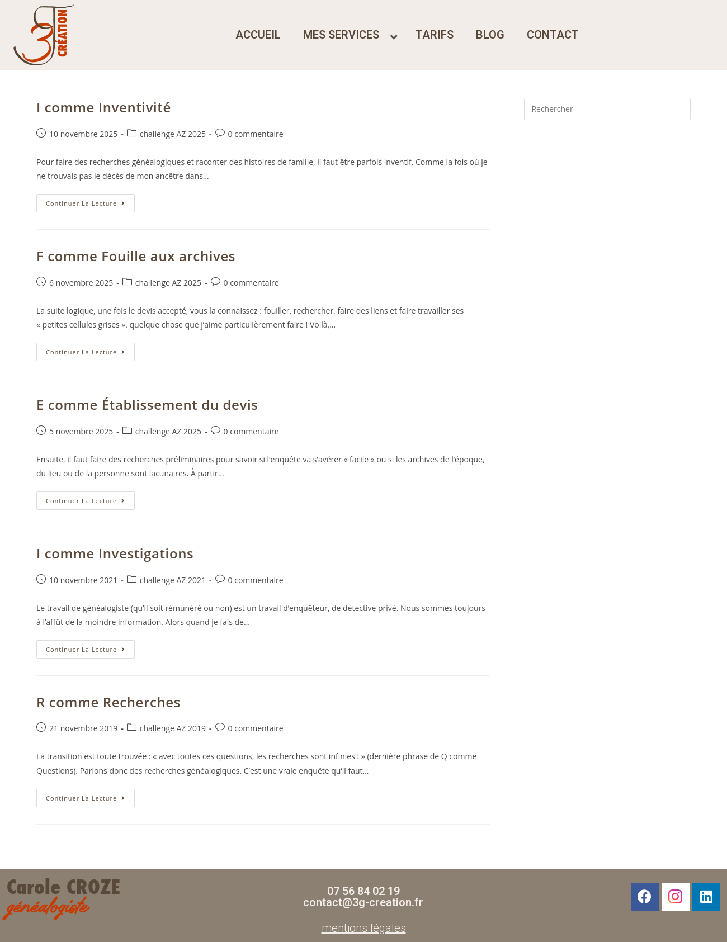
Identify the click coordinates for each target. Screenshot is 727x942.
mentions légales (364, 928)
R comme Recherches (108, 702)
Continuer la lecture (90, 200)
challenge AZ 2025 (173, 134)
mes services (341, 34)
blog (490, 34)
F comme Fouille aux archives (135, 256)
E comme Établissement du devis (147, 404)
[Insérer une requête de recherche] (607, 109)
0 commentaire (256, 134)
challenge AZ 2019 (173, 728)
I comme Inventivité (103, 107)
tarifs (435, 34)
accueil (258, 34)
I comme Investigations (114, 553)
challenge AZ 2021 (173, 580)
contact (553, 34)
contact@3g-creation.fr (363, 902)
